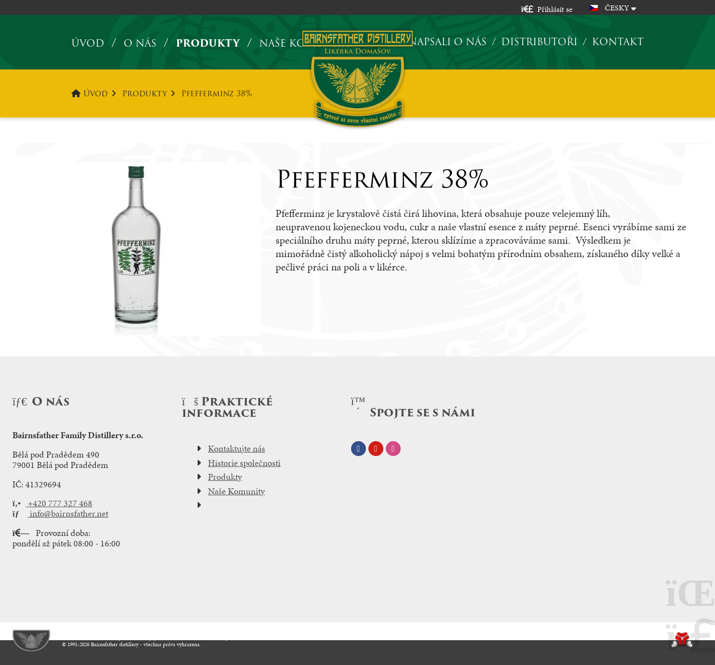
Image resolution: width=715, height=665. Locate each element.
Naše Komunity (236, 491)
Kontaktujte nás (236, 449)
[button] (546, 9)
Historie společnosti (244, 463)
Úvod (358, 79)
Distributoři (539, 41)
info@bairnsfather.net (60, 514)
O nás (140, 43)
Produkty (208, 43)
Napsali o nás (447, 41)
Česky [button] (617, 7)
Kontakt (618, 41)
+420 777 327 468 (52, 503)
